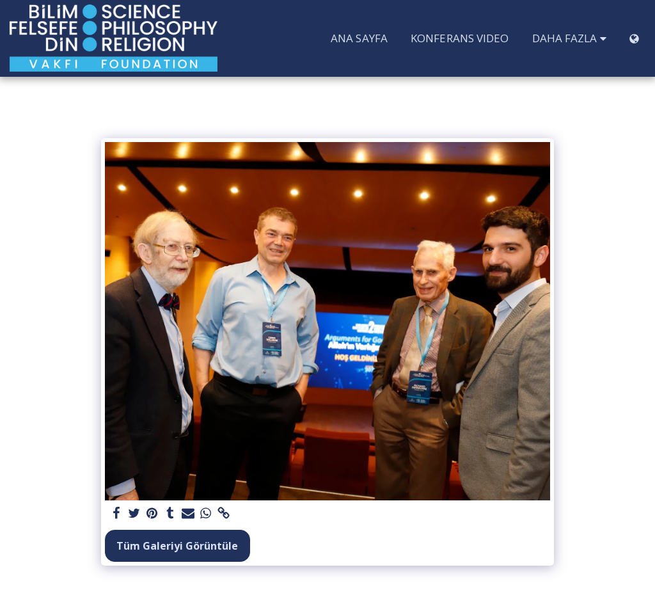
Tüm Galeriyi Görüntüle (177, 546)
